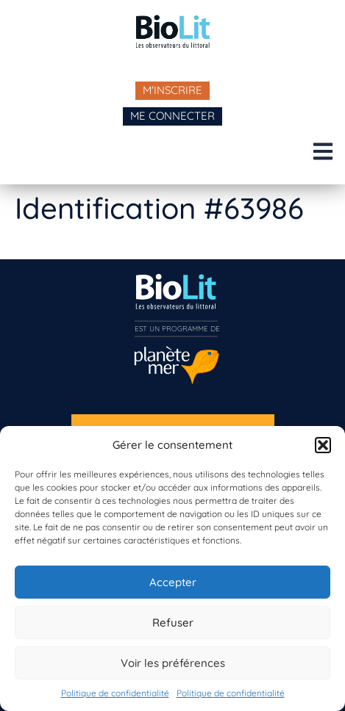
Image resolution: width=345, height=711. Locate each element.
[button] (323, 445)
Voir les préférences (173, 663)
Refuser (172, 622)
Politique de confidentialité (115, 693)
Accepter (172, 582)
